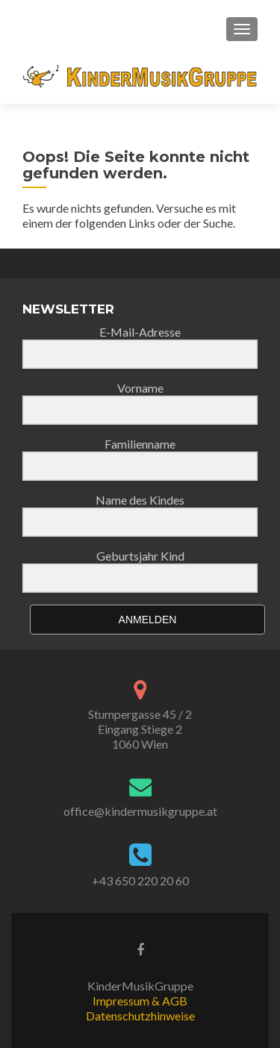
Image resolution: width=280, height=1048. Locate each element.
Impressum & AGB (140, 1001)
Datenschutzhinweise (140, 1015)
